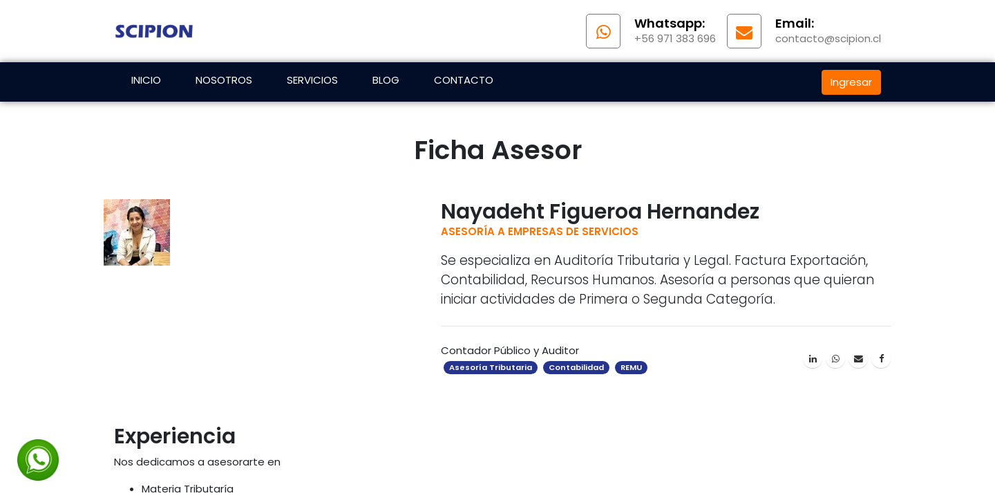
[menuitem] (146, 82)
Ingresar (851, 82)
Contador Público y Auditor (510, 350)
